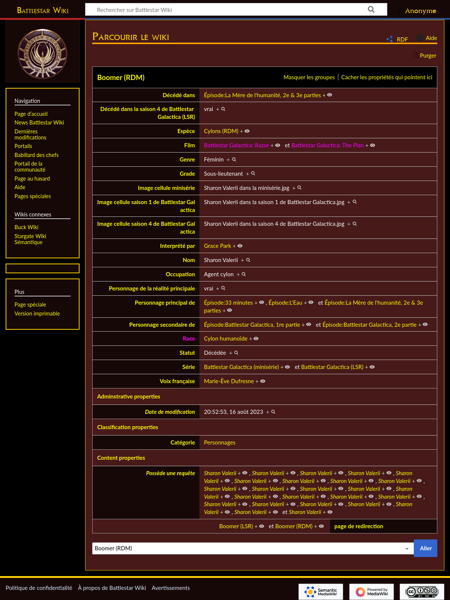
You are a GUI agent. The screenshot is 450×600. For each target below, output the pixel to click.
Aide (426, 37)
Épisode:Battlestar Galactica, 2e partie (369, 324)
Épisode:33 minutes (228, 302)
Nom (189, 259)
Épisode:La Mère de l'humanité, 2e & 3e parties (262, 95)
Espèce (186, 130)
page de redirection (359, 526)
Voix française (177, 381)
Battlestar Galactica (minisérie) (241, 366)
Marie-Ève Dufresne (229, 381)
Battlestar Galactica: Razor (236, 145)
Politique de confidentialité (39, 587)
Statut (187, 352)
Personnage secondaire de (162, 324)
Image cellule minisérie (166, 187)
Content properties (121, 457)
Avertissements (171, 587)
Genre (187, 159)
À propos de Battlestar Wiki (112, 587)
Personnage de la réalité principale (152, 288)
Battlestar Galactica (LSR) (332, 366)
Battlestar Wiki (42, 10)
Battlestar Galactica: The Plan (327, 145)
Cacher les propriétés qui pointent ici (386, 77)
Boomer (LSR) (236, 526)
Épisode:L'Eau (285, 302)
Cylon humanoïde (226, 338)
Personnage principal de (165, 302)
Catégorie (183, 442)
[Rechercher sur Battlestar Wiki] (236, 9)
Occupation (180, 274)
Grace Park (217, 245)
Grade (187, 173)
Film (189, 145)
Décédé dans (178, 95)
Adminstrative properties (128, 396)
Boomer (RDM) (121, 77)
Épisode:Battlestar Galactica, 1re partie (252, 324)
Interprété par (177, 245)
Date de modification (170, 411)
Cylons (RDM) (221, 130)
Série (188, 366)
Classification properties (127, 427)
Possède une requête (170, 473)
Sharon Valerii (220, 473)
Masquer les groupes (309, 77)
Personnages (219, 442)
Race (189, 338)
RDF (402, 39)
